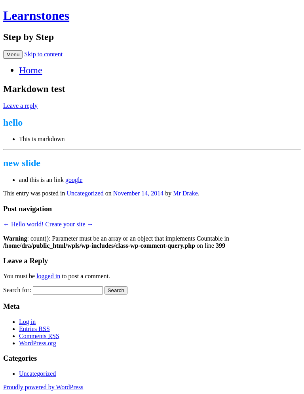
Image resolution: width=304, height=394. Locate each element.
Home (30, 70)
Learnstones (36, 15)
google (76, 179)
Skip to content (43, 54)
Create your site (69, 224)
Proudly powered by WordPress (46, 387)
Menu (12, 54)
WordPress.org (40, 343)
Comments (39, 336)
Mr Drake (185, 193)
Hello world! (23, 224)
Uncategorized (84, 193)
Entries (34, 328)
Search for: (17, 290)
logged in (48, 276)
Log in (27, 321)
